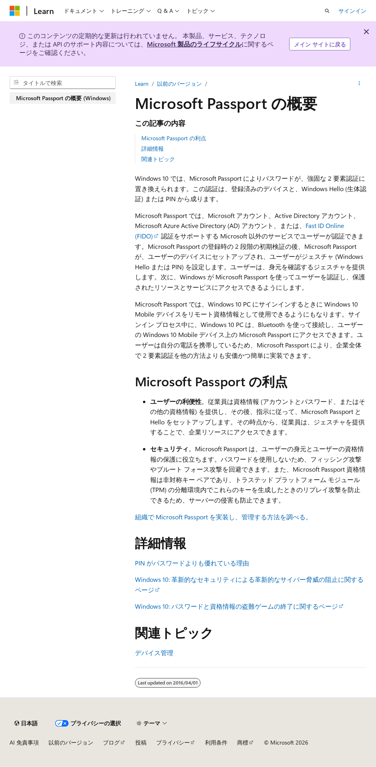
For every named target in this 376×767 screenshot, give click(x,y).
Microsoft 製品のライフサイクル (194, 44)
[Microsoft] (15, 11)
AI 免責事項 (24, 742)
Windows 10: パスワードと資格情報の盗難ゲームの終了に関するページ (236, 606)
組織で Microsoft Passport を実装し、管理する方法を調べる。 (223, 517)
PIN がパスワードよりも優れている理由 (192, 563)
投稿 (141, 742)
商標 (242, 742)
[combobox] (63, 82)
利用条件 (216, 742)
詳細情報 (152, 148)
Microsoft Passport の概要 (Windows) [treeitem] (63, 98)
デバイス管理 (154, 652)
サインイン (352, 10)
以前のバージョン (179, 83)
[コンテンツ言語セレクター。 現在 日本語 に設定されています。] (26, 723)
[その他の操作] (359, 83)
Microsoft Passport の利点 (173, 138)
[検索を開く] (327, 11)
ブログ (111, 742)
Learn (142, 83)
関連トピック (158, 159)
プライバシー (173, 742)
